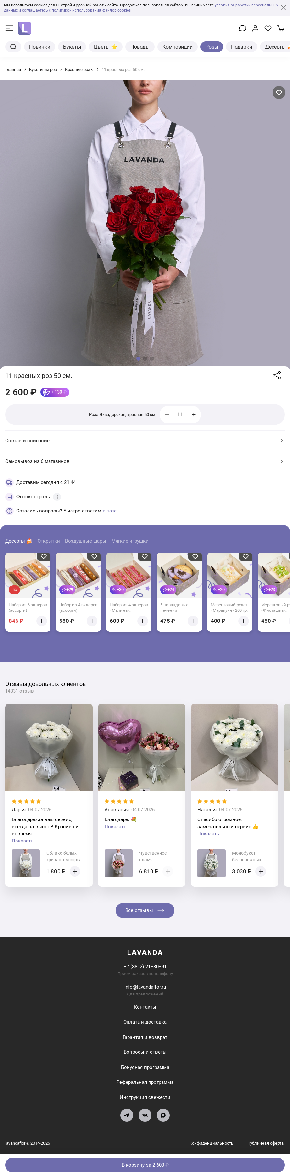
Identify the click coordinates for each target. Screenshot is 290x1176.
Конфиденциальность (211, 1143)
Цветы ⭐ (105, 47)
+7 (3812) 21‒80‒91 (145, 967)
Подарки (241, 47)
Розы (212, 47)
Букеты (72, 47)
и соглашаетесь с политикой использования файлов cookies (75, 10)
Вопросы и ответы (145, 1052)
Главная (13, 69)
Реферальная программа (145, 1082)
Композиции (177, 47)
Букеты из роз (43, 69)
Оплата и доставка (145, 1022)
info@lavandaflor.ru (145, 987)
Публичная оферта (265, 1143)
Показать (22, 841)
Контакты (145, 1007)
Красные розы (79, 69)
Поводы (140, 47)
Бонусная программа (145, 1067)
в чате (110, 511)
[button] (138, 359)
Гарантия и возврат (145, 1037)
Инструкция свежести (145, 1097)
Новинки (39, 47)
